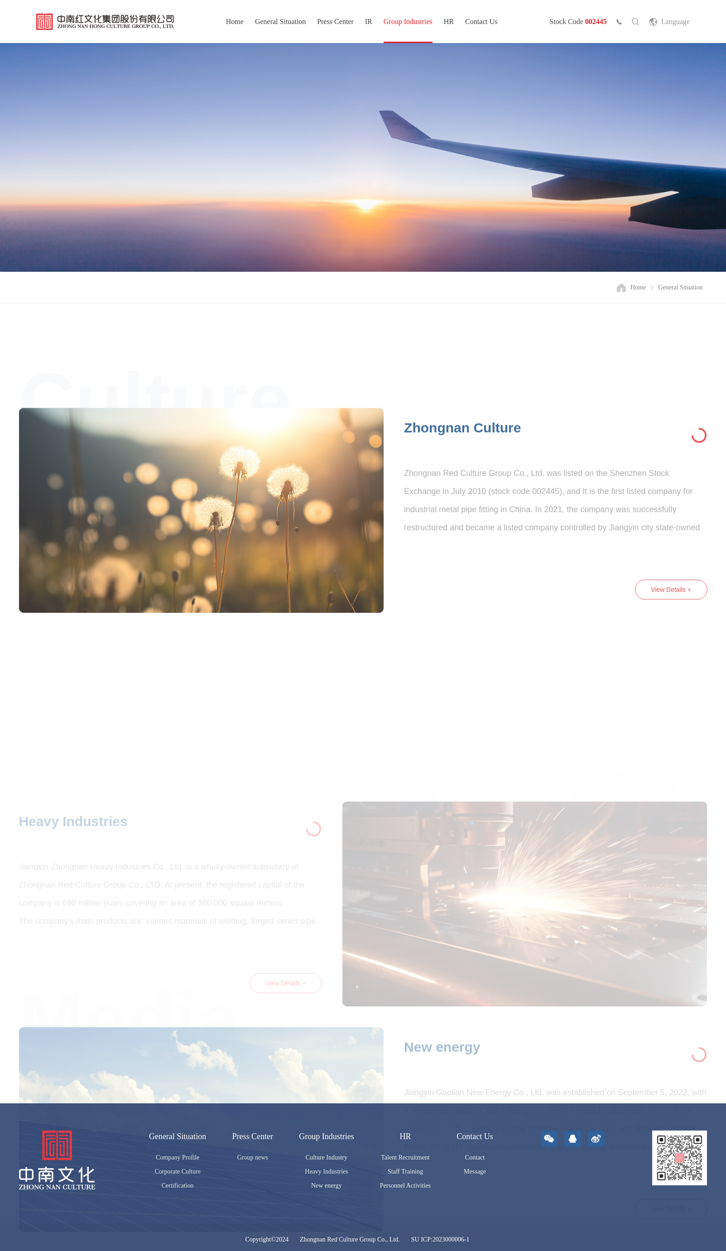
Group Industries (408, 21)
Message (475, 1171)
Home (235, 21)
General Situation (280, 21)
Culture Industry (326, 1157)
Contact (475, 1157)
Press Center (335, 21)
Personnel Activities (405, 1185)
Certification (178, 1185)
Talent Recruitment (405, 1157)
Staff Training (405, 1171)
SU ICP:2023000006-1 (440, 1239)
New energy (326, 1185)
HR (449, 21)
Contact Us (481, 21)
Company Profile (177, 1157)
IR (368, 21)
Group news (252, 1157)
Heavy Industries (326, 1171)
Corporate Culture (177, 1171)
